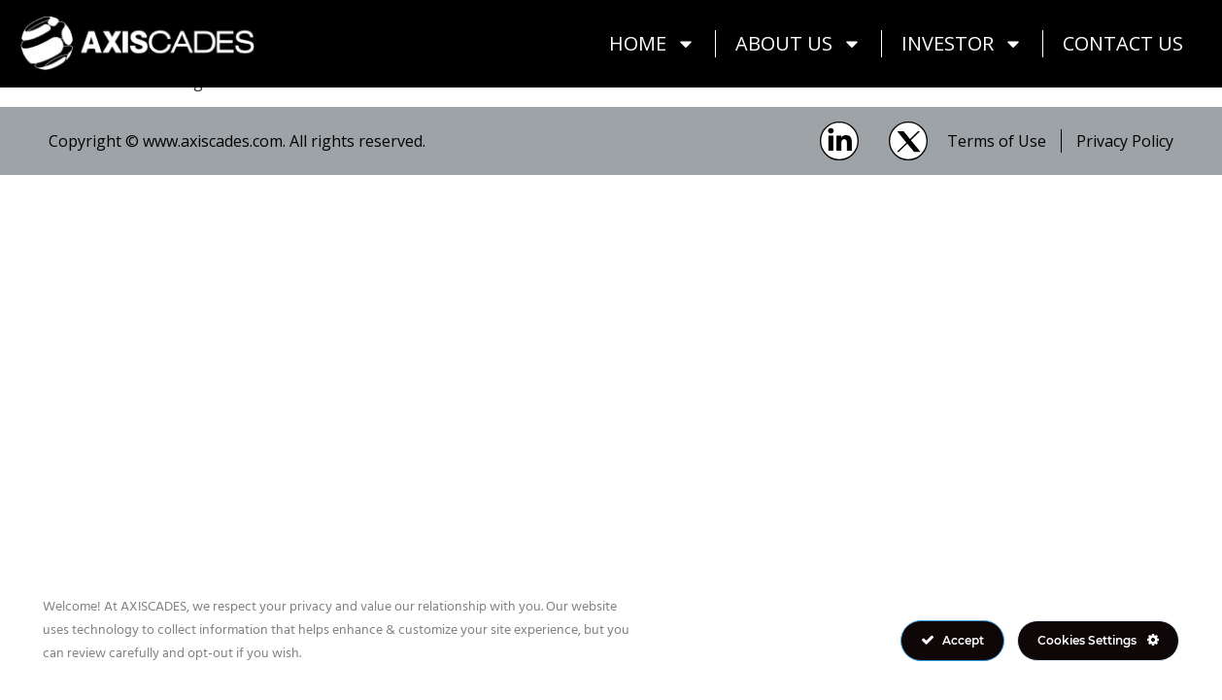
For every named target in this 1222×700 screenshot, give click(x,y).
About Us (798, 43)
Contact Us (1123, 43)
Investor (962, 43)
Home (652, 43)
